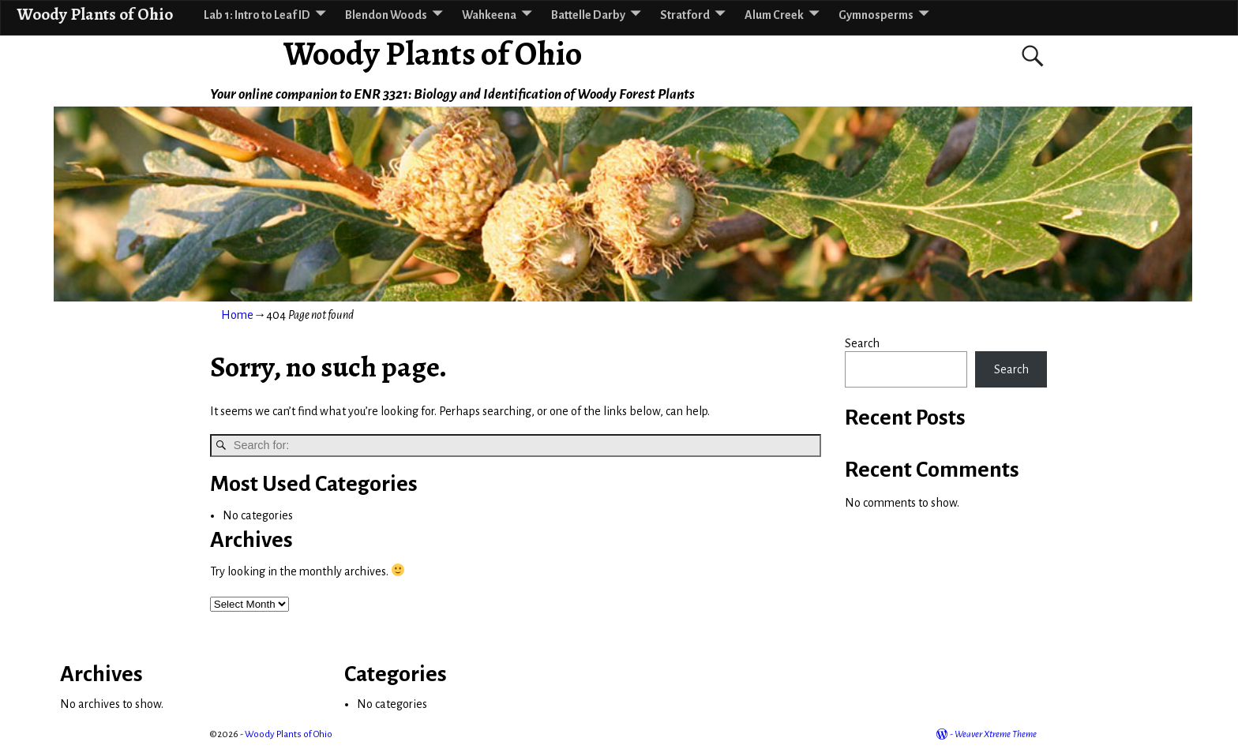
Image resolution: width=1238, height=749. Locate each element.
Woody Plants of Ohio (432, 53)
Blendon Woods (386, 15)
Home (237, 315)
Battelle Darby (588, 15)
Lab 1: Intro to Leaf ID (257, 15)
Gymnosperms (875, 15)
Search (862, 343)
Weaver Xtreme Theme (996, 734)
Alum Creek (774, 15)
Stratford (685, 15)
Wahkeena (489, 15)
